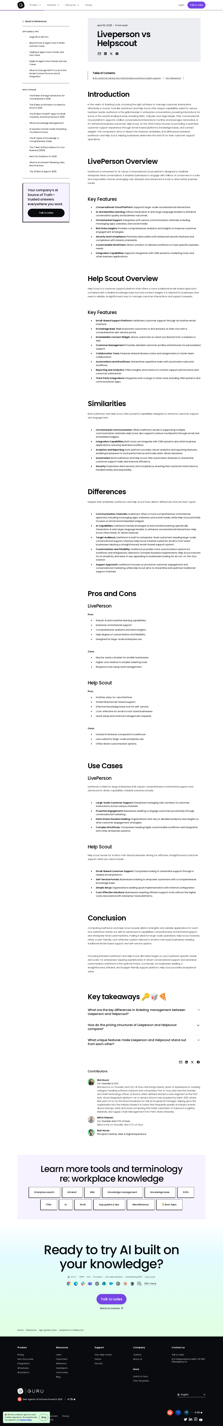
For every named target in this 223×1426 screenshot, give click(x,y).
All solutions (23, 1372)
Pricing (88, 5)
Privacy (65, 1416)
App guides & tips (48, 1330)
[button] (35, 5)
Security (99, 1363)
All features (23, 1368)
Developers (62, 1368)
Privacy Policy (26, 1420)
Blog (58, 1376)
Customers (61, 1359)
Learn (59, 1354)
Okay (43, 1417)
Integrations (23, 1363)
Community (62, 1372)
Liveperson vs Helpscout (71, 1330)
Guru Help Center (103, 1354)
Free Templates (141, 1380)
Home (20, 1330)
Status (98, 1359)
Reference (31, 1330)
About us (137, 1359)
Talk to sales (196, 5)
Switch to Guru (140, 1376)
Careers (137, 1354)
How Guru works (25, 1359)
